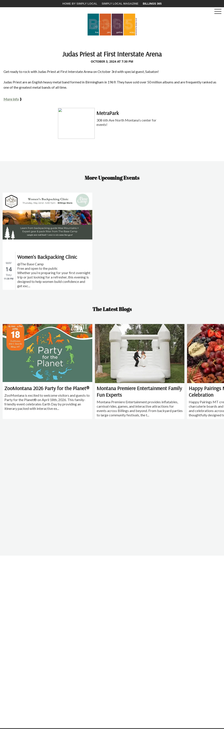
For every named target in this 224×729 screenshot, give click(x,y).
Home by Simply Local (79, 3)
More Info (11, 99)
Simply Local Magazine (120, 3)
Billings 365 (152, 3)
